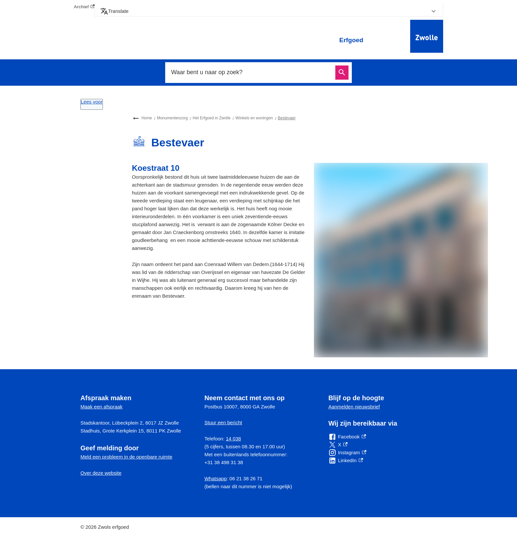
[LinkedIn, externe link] (345, 460)
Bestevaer (286, 118)
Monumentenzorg (172, 118)
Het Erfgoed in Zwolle (211, 118)
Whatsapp (215, 478)
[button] (269, 11)
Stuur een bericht (223, 422)
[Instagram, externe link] (347, 453)
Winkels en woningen (254, 118)
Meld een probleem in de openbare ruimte (126, 457)
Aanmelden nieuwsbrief (354, 406)
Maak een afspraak (101, 406)
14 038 (233, 438)
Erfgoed (351, 40)
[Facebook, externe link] (347, 437)
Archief (84, 7)
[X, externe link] (338, 445)
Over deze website (100, 473)
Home (146, 118)
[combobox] (251, 72)
